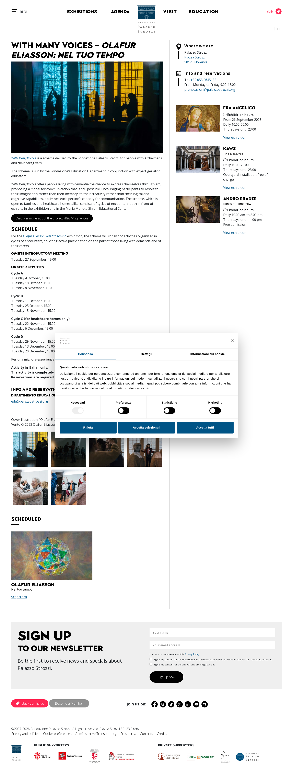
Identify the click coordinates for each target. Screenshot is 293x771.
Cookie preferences (57, 732)
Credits (162, 732)
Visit (174, 11)
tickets (269, 11)
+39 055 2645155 (203, 78)
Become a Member (69, 702)
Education (207, 11)
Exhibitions (80, 11)
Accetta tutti (205, 427)
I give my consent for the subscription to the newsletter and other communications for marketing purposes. (211, 658)
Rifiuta (88, 427)
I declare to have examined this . (175, 653)
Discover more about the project (52, 217)
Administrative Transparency (95, 732)
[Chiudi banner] (232, 340)
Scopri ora (19, 596)
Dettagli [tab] (146, 354)
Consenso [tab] (85, 354)
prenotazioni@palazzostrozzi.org (209, 88)
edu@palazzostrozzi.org (29, 400)
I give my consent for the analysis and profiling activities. (182, 663)
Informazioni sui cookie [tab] (207, 354)
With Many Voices (23, 157)
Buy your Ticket (33, 702)
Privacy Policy (192, 653)
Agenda (115, 11)
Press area (128, 732)
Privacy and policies (25, 732)
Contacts (146, 732)
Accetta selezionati (146, 427)
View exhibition (234, 136)
